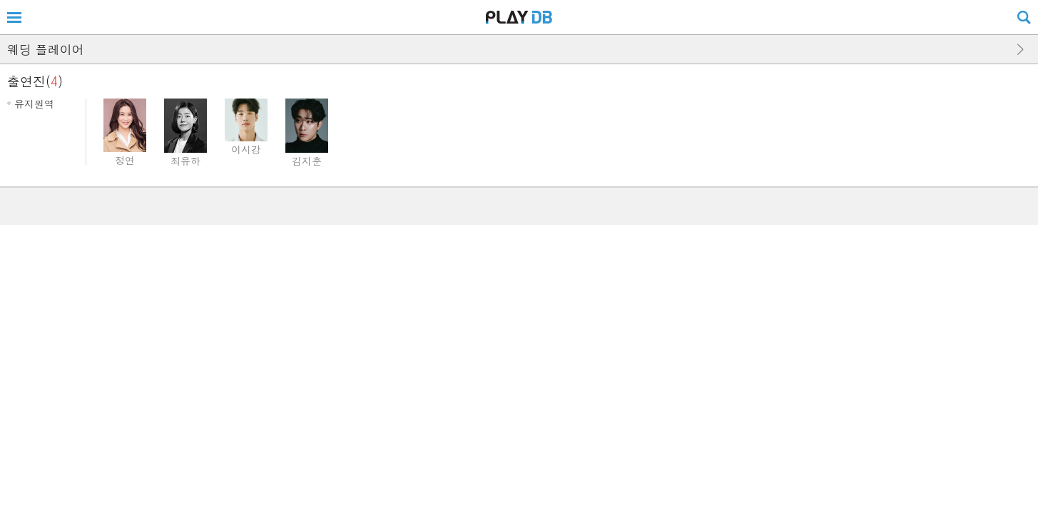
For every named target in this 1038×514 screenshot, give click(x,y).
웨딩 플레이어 (45, 49)
